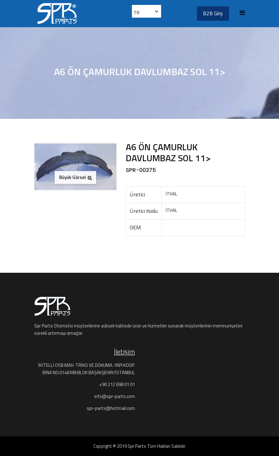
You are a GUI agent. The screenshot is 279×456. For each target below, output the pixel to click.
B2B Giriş (213, 13)
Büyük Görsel (75, 177)
